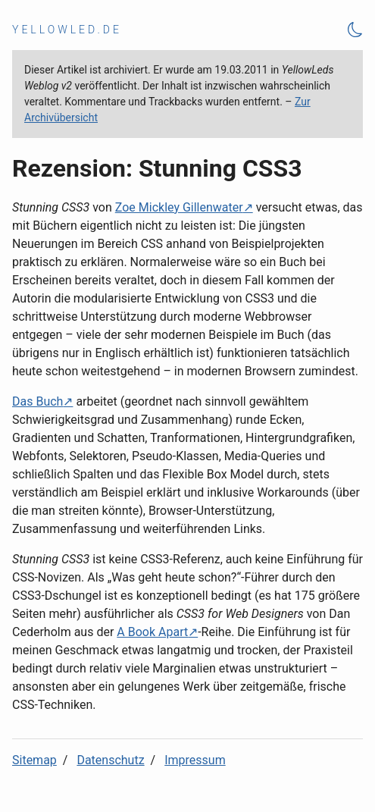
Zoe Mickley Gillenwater (179, 207)
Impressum (195, 760)
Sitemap (34, 760)
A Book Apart (152, 632)
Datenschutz (110, 760)
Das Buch (37, 401)
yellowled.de (67, 30)
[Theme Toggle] (355, 30)
